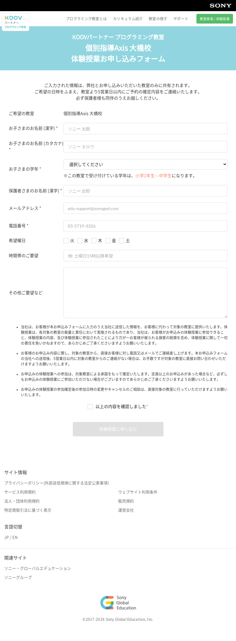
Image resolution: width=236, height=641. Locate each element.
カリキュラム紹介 (128, 19)
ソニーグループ (18, 577)
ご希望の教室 (21, 113)
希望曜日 (17, 240)
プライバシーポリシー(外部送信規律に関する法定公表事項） (58, 483)
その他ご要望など (26, 293)
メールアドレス (23, 208)
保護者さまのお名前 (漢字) (34, 191)
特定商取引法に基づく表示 (27, 510)
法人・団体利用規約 (22, 501)
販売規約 (126, 501)
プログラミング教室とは (86, 19)
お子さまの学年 (23, 169)
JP (6, 537)
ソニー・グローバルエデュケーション (37, 568)
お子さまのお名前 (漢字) (32, 128)
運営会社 (126, 510)
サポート (180, 19)
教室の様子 (158, 19)
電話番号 (17, 226)
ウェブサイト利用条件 (137, 492)
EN (15, 537)
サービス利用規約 (20, 492)
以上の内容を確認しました (121, 406)
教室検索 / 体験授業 (215, 19)
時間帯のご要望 (23, 256)
